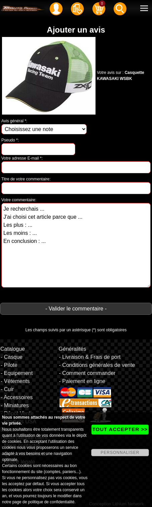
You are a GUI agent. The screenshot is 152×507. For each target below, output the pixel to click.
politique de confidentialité (51, 502)
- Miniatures (15, 405)
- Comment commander (87, 373)
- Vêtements (15, 381)
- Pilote (9, 365)
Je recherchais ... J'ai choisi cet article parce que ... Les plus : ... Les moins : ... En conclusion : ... (76, 245)
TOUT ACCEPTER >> (120, 429)
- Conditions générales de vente (97, 365)
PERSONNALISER (120, 452)
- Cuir (7, 389)
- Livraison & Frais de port (89, 357)
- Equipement (17, 373)
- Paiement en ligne (82, 381)
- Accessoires (17, 397)
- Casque (12, 357)
